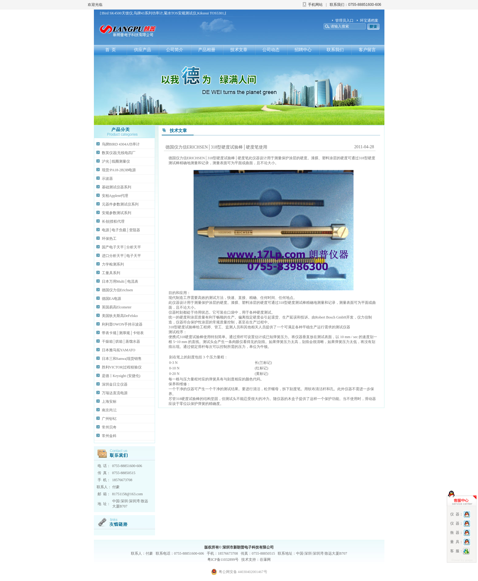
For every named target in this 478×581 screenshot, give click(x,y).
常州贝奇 (109, 427)
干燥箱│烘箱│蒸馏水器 (121, 341)
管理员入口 (344, 20)
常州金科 (109, 436)
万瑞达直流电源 (115, 393)
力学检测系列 (113, 264)
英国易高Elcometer (117, 307)
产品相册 (206, 49)
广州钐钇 (109, 419)
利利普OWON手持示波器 (122, 324)
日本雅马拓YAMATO (118, 350)
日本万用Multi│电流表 (120, 281)
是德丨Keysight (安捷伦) (121, 376)
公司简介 (174, 49)
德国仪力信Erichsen (117, 290)
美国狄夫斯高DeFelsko (120, 316)
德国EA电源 (111, 298)
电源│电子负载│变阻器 (121, 230)
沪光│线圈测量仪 (116, 161)
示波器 (107, 178)
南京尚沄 (109, 410)
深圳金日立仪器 (115, 384)
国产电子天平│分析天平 (121, 247)
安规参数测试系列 (116, 213)
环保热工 (109, 238)
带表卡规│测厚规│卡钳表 (123, 333)
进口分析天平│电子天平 (121, 256)
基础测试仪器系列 (116, 187)
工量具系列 (111, 273)
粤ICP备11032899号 (223, 559)
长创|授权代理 (113, 221)
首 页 (110, 49)
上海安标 (109, 401)
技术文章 (238, 49)
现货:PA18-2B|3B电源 (119, 170)
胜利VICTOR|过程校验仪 (122, 367)
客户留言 (367, 49)
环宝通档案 (369, 20)
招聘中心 (303, 49)
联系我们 (335, 49)
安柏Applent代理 (115, 196)
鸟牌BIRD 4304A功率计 (121, 144)
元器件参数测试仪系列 (120, 204)
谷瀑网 (265, 559)
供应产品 (142, 49)
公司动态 (271, 49)
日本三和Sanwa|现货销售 (122, 359)
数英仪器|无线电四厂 (118, 153)
